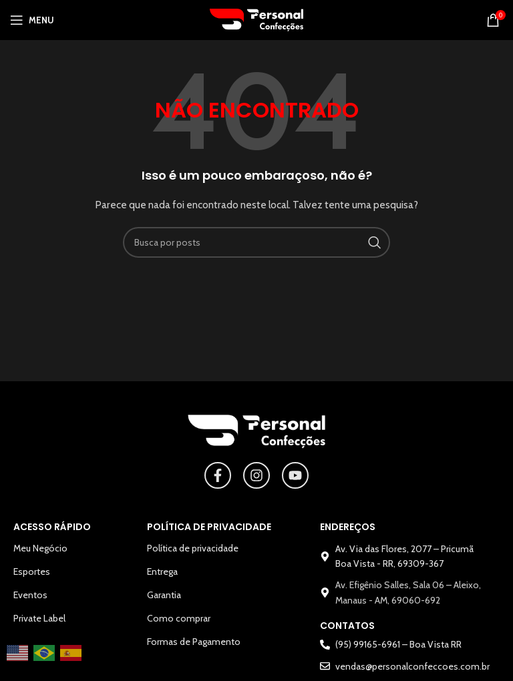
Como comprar (178, 618)
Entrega (162, 571)
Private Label (39, 618)
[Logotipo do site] (256, 19)
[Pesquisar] (256, 242)
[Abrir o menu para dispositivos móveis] (32, 20)
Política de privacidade (192, 548)
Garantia (164, 595)
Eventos (30, 595)
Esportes (31, 571)
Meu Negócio (40, 548)
